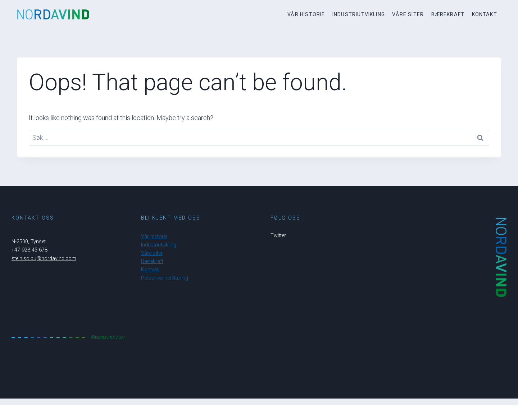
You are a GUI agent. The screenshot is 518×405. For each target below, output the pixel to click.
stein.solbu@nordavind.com (44, 259)
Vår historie (306, 14)
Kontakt (484, 14)
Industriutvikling (358, 14)
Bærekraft (448, 14)
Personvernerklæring (164, 278)
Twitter (278, 236)
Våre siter (408, 14)
